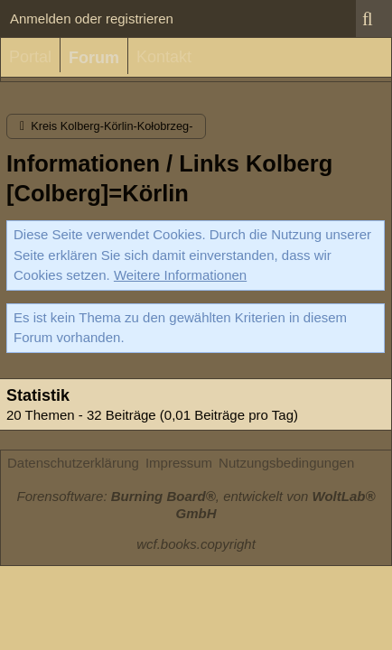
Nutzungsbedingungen (286, 462)
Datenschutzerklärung (73, 462)
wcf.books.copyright (196, 544)
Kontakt (163, 57)
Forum (94, 58)
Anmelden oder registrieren (91, 18)
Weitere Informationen (180, 275)
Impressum (178, 462)
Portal (30, 57)
